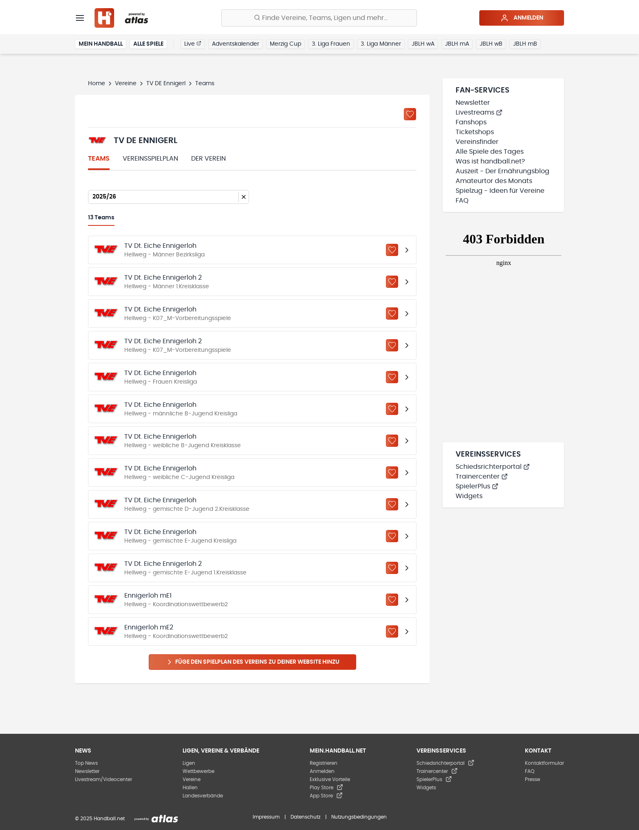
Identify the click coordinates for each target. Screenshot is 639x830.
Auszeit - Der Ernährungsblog (502, 171)
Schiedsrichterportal (493, 467)
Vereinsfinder (477, 142)
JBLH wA (423, 44)
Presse (532, 779)
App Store (326, 795)
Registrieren (323, 763)
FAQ (462, 200)
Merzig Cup (285, 44)
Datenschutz (305, 817)
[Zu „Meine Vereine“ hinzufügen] (410, 114)
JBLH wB (491, 44)
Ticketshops (475, 132)
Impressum (266, 817)
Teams (99, 158)
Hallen (190, 787)
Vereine (126, 83)
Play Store (326, 787)
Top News (86, 763)
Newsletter (473, 102)
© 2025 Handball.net (100, 818)
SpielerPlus (477, 486)
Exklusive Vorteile (330, 779)
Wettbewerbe (198, 771)
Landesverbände (203, 795)
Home (96, 83)
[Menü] (79, 18)
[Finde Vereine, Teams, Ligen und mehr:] (319, 17)
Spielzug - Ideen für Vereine (500, 191)
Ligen (189, 763)
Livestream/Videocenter (103, 779)
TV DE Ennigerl (165, 83)
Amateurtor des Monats (494, 181)
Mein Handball (101, 44)
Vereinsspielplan (150, 158)
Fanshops (471, 122)
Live (192, 43)
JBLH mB (525, 44)
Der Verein (208, 158)
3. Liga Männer (381, 44)
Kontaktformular (544, 763)
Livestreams (479, 112)
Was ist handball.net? (490, 161)
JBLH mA (457, 44)
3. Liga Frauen (331, 44)
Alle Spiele (148, 44)
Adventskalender (235, 44)
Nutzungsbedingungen (359, 817)
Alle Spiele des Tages (490, 151)
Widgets (469, 496)
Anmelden (521, 18)
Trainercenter (482, 476)
